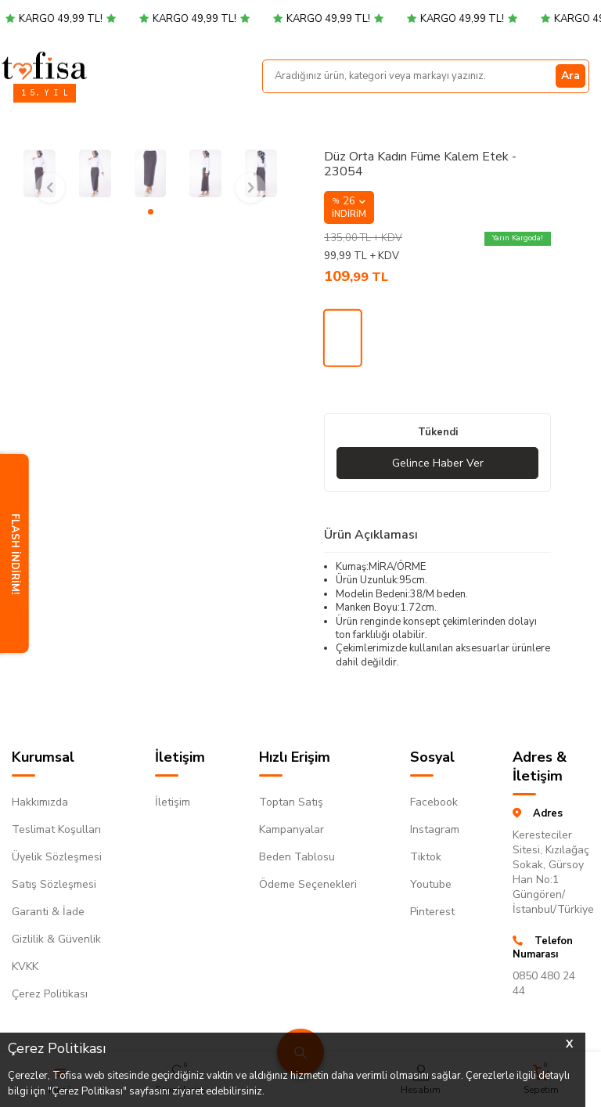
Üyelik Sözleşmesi (57, 856)
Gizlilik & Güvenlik (56, 939)
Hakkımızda (40, 802)
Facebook (434, 802)
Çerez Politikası (50, 993)
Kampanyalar (291, 829)
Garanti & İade (48, 911)
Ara (570, 75)
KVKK (25, 966)
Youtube (431, 884)
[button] (150, 212)
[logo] (44, 65)
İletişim (172, 802)
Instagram (434, 829)
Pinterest (432, 911)
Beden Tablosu (297, 856)
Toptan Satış (291, 802)
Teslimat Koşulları (56, 829)
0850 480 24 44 (544, 983)
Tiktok (425, 856)
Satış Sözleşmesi (54, 884)
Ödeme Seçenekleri (308, 884)
